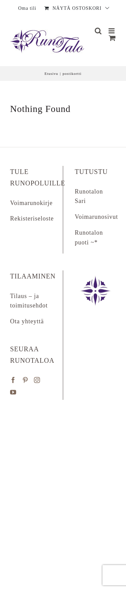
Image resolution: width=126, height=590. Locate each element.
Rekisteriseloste (32, 218)
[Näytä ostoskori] (112, 37)
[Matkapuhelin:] (112, 30)
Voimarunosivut (96, 216)
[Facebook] (13, 380)
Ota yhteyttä (27, 321)
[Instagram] (37, 380)
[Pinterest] (25, 380)
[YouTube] (13, 392)
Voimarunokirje (31, 203)
